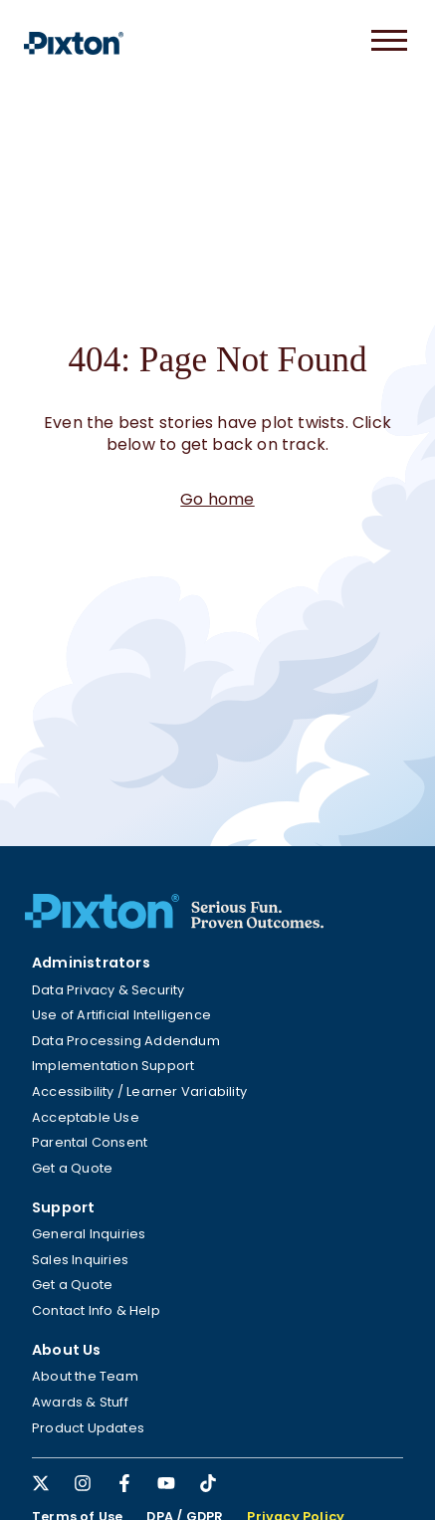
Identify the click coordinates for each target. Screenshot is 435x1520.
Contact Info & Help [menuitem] (96, 1310)
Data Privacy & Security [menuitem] (108, 989)
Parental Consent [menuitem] (89, 1142)
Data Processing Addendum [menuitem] (126, 1040)
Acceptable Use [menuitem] (85, 1117)
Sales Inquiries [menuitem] (80, 1259)
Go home (217, 499)
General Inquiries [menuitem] (88, 1233)
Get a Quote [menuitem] (72, 1168)
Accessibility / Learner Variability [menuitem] (139, 1091)
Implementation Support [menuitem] (113, 1065)
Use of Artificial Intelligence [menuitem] (121, 1014)
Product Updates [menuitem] (88, 1427)
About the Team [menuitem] (85, 1376)
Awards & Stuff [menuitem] (80, 1402)
